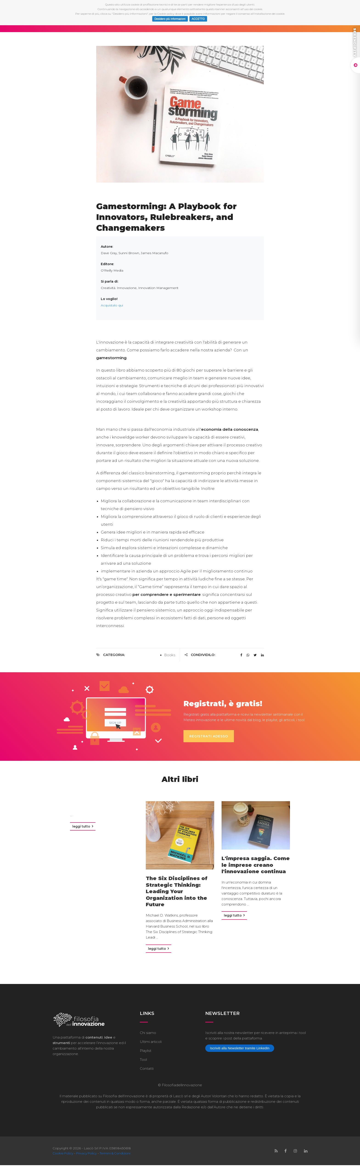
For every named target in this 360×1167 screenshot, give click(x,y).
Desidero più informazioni (170, 18)
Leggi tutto (82, 828)
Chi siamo (148, 1034)
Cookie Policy (64, 1155)
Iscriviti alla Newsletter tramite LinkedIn (239, 1050)
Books (169, 655)
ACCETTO (198, 18)
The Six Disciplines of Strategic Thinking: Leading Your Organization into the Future (176, 891)
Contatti (147, 1070)
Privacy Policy (88, 1155)
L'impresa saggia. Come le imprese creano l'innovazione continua (256, 865)
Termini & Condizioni (118, 1155)
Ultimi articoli (151, 1043)
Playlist (145, 1052)
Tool (143, 1061)
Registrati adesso (212, 736)
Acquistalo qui (112, 305)
